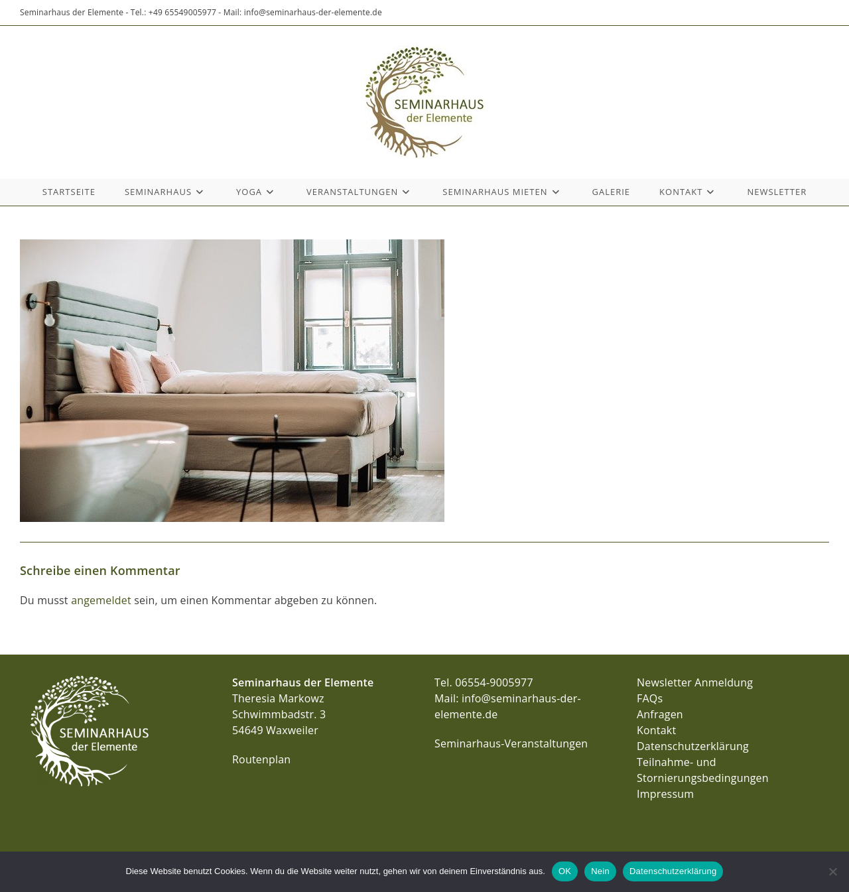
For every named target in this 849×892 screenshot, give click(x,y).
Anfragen (660, 714)
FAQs (650, 698)
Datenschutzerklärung (693, 746)
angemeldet (101, 600)
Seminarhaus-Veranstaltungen (511, 743)
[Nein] (832, 871)
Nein (600, 871)
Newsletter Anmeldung (695, 682)
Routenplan (261, 759)
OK (564, 871)
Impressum (665, 794)
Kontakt (656, 730)
